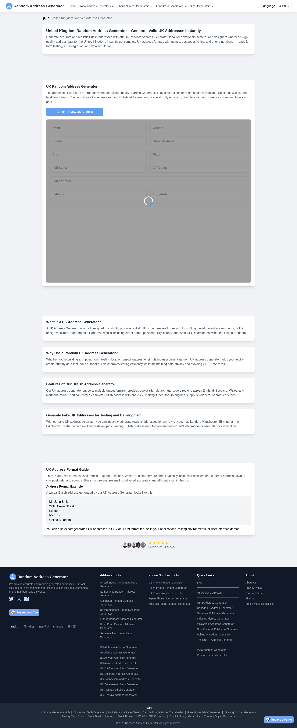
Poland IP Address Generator (214, 634)
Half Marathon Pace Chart (123, 712)
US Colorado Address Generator (119, 673)
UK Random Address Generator (71, 86)
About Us (250, 582)
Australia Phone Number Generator (169, 603)
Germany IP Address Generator (215, 613)
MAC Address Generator (211, 649)
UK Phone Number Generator (165, 593)
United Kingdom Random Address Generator (86, 31)
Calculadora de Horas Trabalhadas (163, 712)
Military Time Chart (73, 716)
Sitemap (250, 598)
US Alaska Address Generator (117, 652)
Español (44, 626)
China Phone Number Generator (167, 587)
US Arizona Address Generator (118, 657)
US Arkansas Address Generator (119, 663)
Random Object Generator (219, 716)
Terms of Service (255, 593)
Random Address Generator (141, 723)
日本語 (72, 626)
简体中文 (29, 626)
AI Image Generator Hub (55, 712)
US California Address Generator (119, 668)
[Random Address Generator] (34, 6)
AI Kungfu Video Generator (240, 712)
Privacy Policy (253, 587)
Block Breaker (126, 716)
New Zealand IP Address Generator (218, 629)
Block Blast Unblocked (101, 716)
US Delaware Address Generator (119, 684)
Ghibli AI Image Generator (185, 716)
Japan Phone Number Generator (167, 598)
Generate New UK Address (74, 111)
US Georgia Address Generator (118, 695)
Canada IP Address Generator (214, 607)
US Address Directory (209, 592)
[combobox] (284, 6)
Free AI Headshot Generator (204, 712)
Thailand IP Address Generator (215, 639)
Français (58, 626)
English (15, 626)
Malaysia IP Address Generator (215, 623)
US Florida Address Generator (118, 689)
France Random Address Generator (121, 618)
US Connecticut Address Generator (120, 679)
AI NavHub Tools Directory (89, 712)
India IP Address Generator (213, 618)
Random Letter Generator (212, 655)
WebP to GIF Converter (152, 716)
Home (72, 6)
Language (268, 6)
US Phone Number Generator (165, 582)
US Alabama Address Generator (119, 647)
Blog (199, 582)
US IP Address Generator (212, 602)
